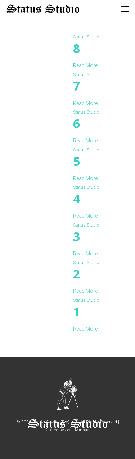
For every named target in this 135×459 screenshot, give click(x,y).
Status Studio (86, 37)
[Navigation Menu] (125, 8)
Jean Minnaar (78, 429)
